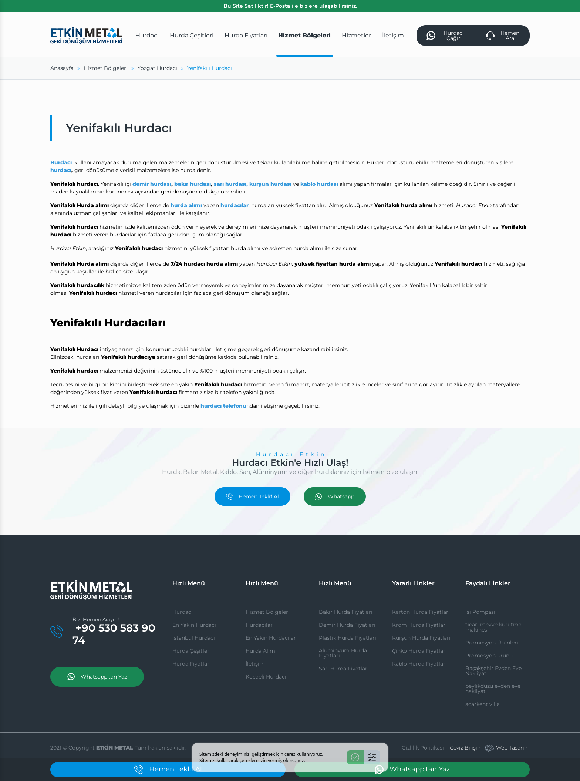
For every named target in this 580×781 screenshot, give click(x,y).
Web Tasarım (513, 747)
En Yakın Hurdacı (194, 624)
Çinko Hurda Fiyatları (419, 650)
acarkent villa (482, 704)
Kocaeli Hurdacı (266, 676)
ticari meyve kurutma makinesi (493, 627)
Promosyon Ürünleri (491, 642)
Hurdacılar (259, 624)
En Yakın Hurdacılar (271, 637)
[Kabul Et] (355, 757)
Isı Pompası (480, 612)
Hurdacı (182, 612)
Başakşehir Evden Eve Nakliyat (493, 671)
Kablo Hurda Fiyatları (419, 663)
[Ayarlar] (372, 757)
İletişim (255, 663)
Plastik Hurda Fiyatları (347, 637)
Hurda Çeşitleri (191, 650)
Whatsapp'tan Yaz (97, 676)
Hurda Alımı (261, 650)
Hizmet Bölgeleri (268, 612)
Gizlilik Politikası (423, 747)
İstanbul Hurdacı (193, 637)
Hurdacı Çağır (445, 35)
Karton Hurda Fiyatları (421, 612)
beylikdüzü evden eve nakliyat (492, 688)
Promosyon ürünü (489, 655)
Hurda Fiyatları (191, 663)
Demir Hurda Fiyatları (347, 624)
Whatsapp (334, 496)
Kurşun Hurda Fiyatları (421, 637)
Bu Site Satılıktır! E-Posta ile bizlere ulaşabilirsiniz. (290, 6)
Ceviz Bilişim (466, 747)
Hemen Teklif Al (252, 496)
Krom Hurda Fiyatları (419, 624)
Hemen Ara (503, 35)
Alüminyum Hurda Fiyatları (343, 653)
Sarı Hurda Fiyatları (344, 668)
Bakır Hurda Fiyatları (345, 612)
